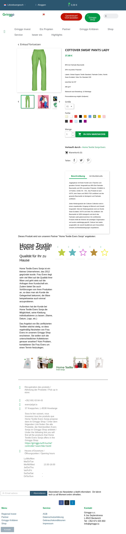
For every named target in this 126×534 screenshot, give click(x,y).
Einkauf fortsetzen (29, 44)
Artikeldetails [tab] (96, 176)
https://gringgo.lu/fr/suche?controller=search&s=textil (38, 444)
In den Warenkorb (91, 134)
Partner (66, 29)
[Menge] (68, 134)
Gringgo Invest (22, 29)
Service (18, 35)
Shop (110, 29)
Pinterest (88, 160)
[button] (71, 17)
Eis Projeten (46, 29)
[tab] (59, 251)
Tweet (81, 160)
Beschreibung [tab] (78, 176)
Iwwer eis (37, 35)
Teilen (74, 160)
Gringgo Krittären (89, 29)
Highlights (56, 35)
